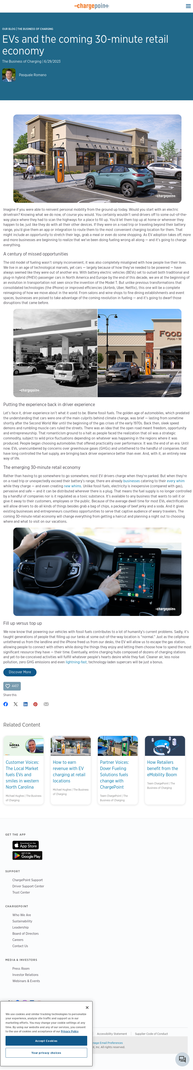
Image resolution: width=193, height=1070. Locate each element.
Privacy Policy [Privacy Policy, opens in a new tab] (70, 1031)
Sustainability (22, 921)
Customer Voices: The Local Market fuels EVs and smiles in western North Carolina (22, 775)
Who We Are (21, 915)
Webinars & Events (26, 981)
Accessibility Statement (112, 1033)
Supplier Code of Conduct (151, 1033)
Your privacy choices (46, 1053)
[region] (46, 1033)
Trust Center (21, 892)
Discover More (20, 672)
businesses (131, 481)
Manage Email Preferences (106, 1043)
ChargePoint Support (27, 880)
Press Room (21, 968)
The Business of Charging (35, 29)
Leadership (20, 927)
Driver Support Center (28, 886)
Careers (17, 940)
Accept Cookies (46, 1041)
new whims (72, 486)
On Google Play (27, 855)
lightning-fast (76, 662)
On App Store (25, 845)
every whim (176, 481)
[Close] (87, 1007)
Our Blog (8, 29)
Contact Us (20, 946)
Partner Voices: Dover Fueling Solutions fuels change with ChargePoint (114, 775)
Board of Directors (25, 933)
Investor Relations (25, 975)
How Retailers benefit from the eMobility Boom (162, 768)
